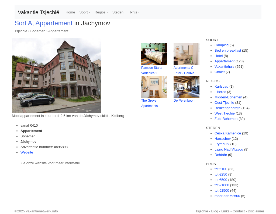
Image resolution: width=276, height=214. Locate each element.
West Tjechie (225, 113)
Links (225, 211)
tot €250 (221, 174)
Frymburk (222, 144)
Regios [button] (100, 12)
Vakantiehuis (224, 67)
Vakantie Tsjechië (38, 12)
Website (26, 152)
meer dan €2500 (227, 196)
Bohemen (38, 31)
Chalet (220, 72)
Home (70, 12)
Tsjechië (21, 31)
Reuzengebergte (227, 108)
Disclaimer (256, 211)
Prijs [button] (133, 12)
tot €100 (221, 169)
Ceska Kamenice (228, 133)
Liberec (220, 92)
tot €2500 (222, 190)
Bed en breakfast (228, 50)
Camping (222, 45)
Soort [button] (84, 12)
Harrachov (223, 139)
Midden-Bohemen (228, 97)
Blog (214, 211)
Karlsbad (221, 86)
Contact (239, 211)
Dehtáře (221, 155)
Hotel (219, 56)
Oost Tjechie (224, 103)
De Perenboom (184, 100)
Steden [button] (117, 12)
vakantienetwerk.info (42, 211)
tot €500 (221, 180)
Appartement (58, 31)
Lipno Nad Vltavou (229, 149)
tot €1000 (222, 185)
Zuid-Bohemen (226, 119)
